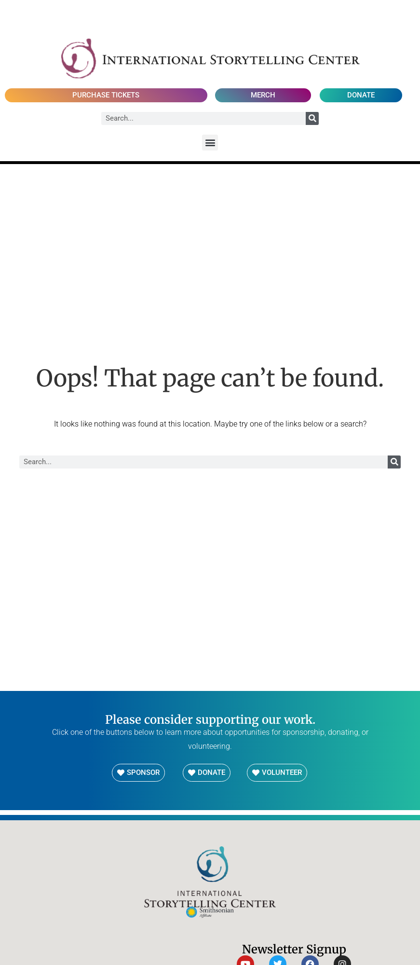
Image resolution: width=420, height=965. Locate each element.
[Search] (312, 118)
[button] (210, 143)
